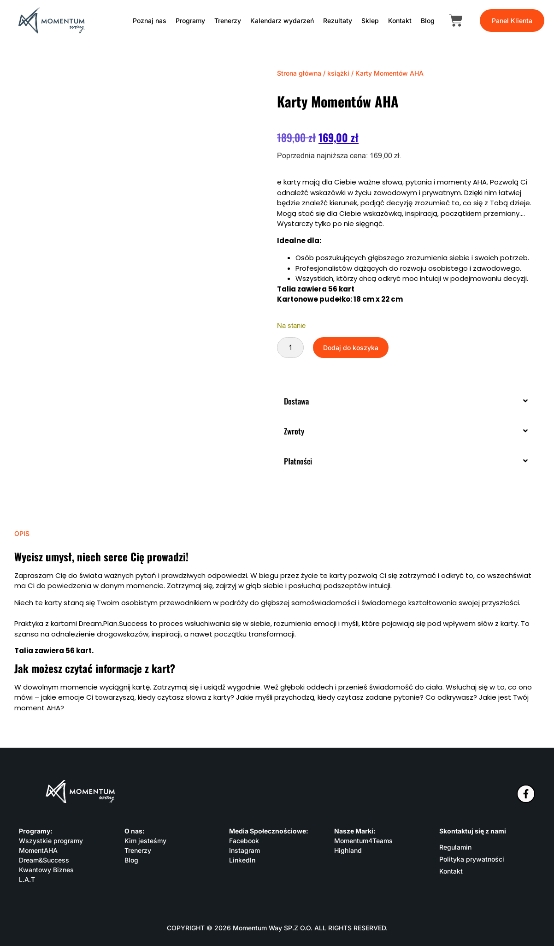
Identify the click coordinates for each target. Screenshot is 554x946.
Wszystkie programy (51, 841)
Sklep (370, 20)
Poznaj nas (149, 20)
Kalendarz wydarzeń (282, 20)
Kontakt (400, 20)
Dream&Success (44, 860)
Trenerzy (227, 20)
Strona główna (299, 73)
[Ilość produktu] (290, 347)
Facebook (244, 841)
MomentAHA (38, 850)
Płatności (298, 461)
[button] (408, 401)
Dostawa (296, 401)
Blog (428, 20)
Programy (190, 20)
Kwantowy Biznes (46, 870)
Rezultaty (337, 20)
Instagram (244, 850)
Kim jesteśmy (145, 841)
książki (338, 73)
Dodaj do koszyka (350, 347)
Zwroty (294, 431)
